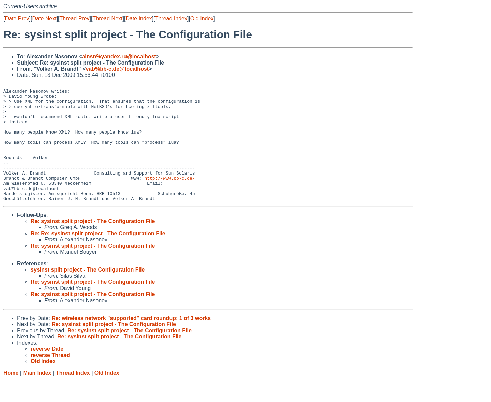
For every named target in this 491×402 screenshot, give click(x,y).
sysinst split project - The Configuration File (88, 292)
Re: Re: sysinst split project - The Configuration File (98, 256)
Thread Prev (75, 19)
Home (10, 395)
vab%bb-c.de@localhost (117, 69)
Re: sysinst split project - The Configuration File (93, 244)
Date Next (44, 19)
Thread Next (107, 19)
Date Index (138, 19)
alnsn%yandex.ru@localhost (119, 56)
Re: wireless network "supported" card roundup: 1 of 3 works (131, 341)
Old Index (201, 19)
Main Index (37, 395)
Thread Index (171, 19)
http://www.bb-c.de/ (169, 196)
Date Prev (17, 19)
